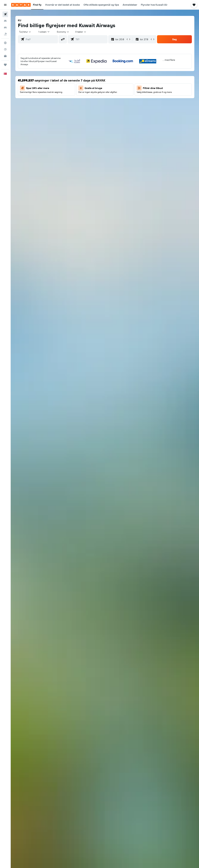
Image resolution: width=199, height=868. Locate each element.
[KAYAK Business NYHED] (5, 56)
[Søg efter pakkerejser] (5, 34)
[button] (5, 4)
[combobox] (25, 31)
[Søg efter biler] (5, 27)
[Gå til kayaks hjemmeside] (21, 5)
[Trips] (5, 65)
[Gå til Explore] (5, 43)
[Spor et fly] (5, 49)
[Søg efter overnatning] (5, 21)
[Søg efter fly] (5, 14)
